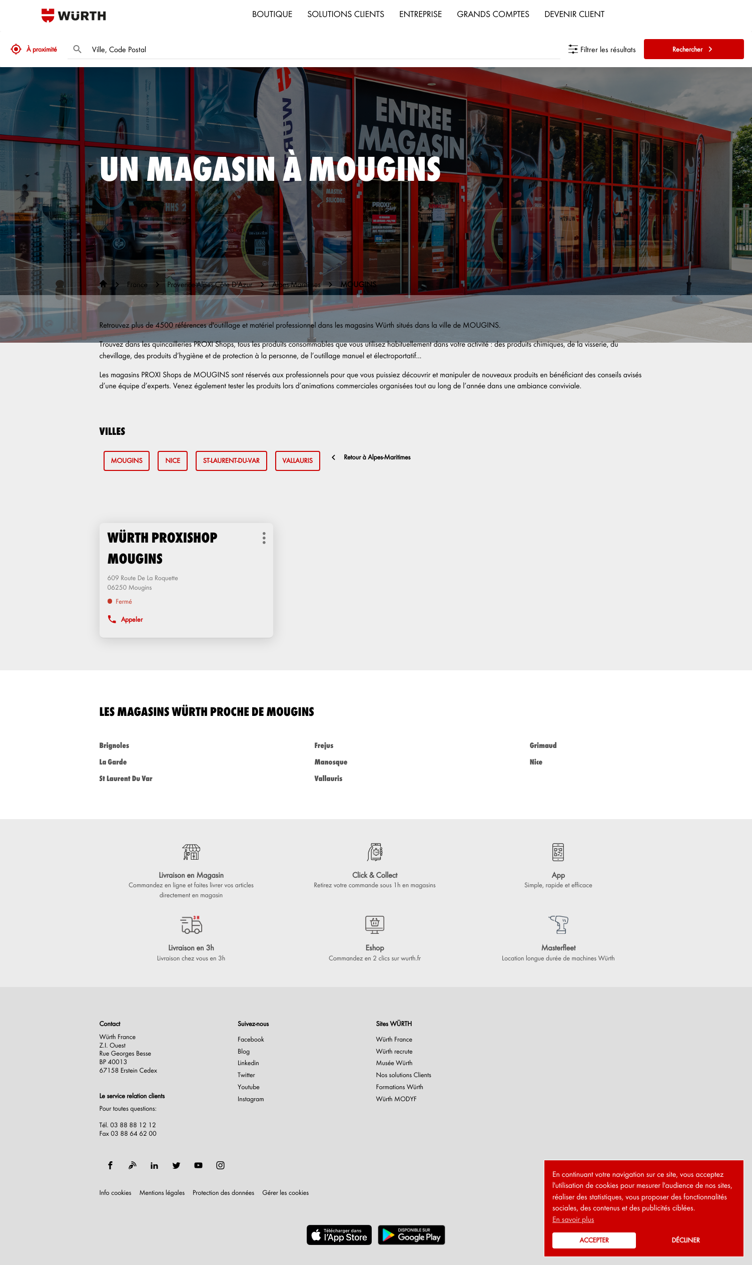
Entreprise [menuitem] (420, 13)
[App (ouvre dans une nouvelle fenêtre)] (558, 866)
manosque (376, 761)
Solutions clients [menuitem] (345, 13)
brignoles (161, 745)
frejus (376, 745)
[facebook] (111, 1165)
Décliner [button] (685, 1240)
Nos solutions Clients (404, 1075)
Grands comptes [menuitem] (493, 13)
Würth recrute (394, 1052)
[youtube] (199, 1165)
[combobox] (323, 49)
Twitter (246, 1075)
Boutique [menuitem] (272, 13)
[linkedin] (155, 1165)
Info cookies (116, 1192)
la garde (161, 761)
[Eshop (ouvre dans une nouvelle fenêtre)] (374, 939)
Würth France (394, 1040)
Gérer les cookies (285, 1192)
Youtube (249, 1087)
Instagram (251, 1099)
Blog (244, 1052)
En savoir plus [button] (573, 1219)
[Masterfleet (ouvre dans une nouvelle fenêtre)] (558, 939)
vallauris (298, 460)
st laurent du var (161, 778)
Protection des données (223, 1192)
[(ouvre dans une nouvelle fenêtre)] (339, 1235)
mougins (127, 460)
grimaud (591, 745)
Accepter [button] (593, 1240)
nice (172, 460)
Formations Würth (399, 1087)
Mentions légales (162, 1192)
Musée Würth (394, 1063)
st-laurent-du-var (231, 460)
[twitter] (177, 1165)
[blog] (133, 1165)
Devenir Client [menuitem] (574, 13)
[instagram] (221, 1165)
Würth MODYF (396, 1099)
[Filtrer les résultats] (602, 49)
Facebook (251, 1040)
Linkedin (248, 1063)
